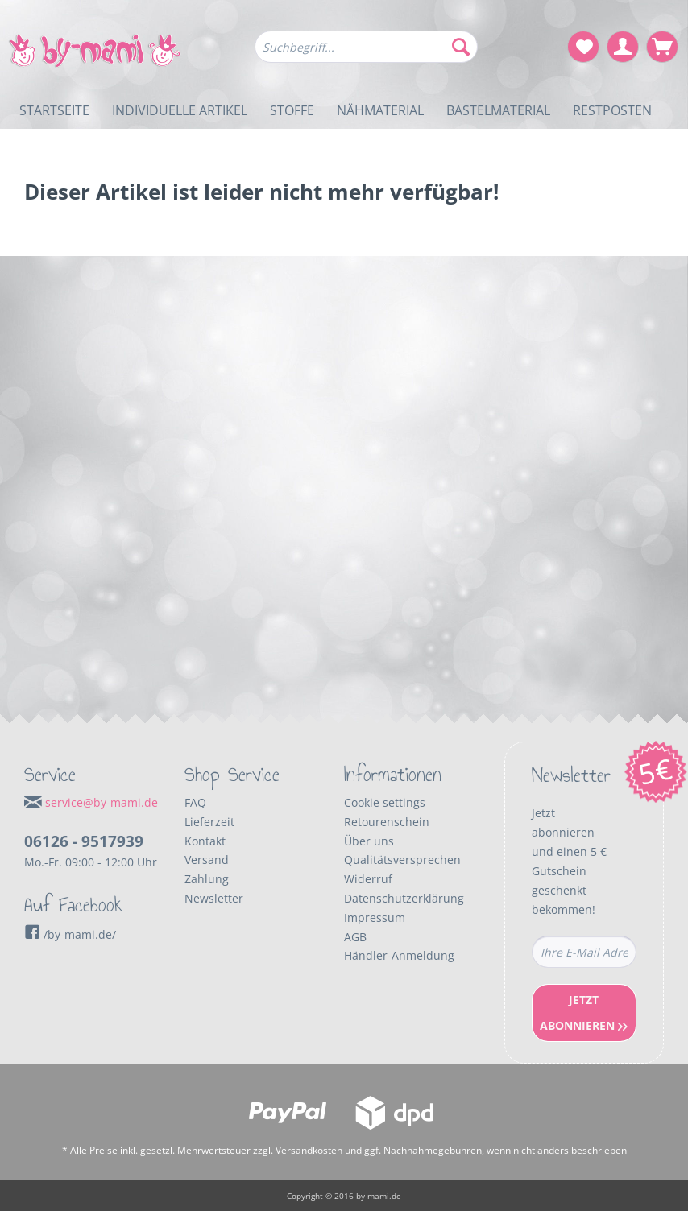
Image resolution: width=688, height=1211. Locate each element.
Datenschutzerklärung (404, 898)
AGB (355, 936)
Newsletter (213, 898)
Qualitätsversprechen (402, 859)
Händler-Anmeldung (399, 955)
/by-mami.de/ (70, 934)
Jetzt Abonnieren (584, 1012)
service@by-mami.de (101, 802)
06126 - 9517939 (83, 841)
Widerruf (368, 879)
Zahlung (206, 879)
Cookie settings (384, 802)
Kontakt (205, 841)
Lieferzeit (209, 821)
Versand (206, 859)
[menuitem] (367, 54)
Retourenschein (386, 821)
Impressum (374, 917)
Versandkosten (309, 1150)
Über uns (369, 841)
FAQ (195, 802)
